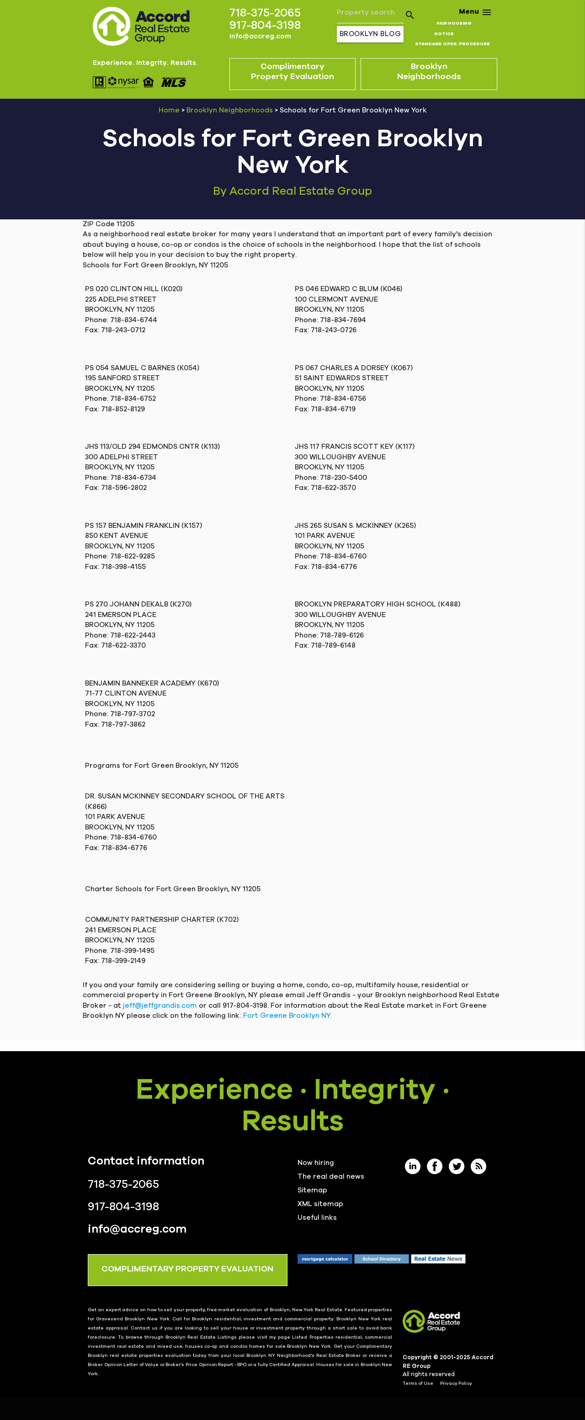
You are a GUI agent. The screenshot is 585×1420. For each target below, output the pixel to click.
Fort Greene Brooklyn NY (286, 1015)
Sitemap (312, 1190)
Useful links (317, 1217)
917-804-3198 (265, 25)
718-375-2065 (265, 13)
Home (169, 110)
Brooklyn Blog (370, 34)
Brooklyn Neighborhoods (229, 110)
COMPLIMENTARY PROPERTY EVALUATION (187, 1269)
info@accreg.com (260, 36)
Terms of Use (418, 1383)
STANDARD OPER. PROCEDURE (452, 44)
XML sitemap (320, 1204)
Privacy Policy (456, 1383)
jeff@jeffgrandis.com (160, 1005)
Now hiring (316, 1162)
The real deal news (331, 1176)
